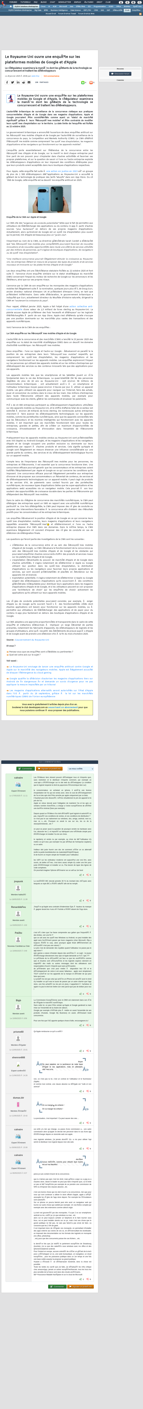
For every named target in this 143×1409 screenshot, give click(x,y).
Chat (52, 2)
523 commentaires (51, 76)
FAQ (36, 2)
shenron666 (18, 1057)
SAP (108, 10)
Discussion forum (120, 74)
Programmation (100, 7)
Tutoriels (25, 2)
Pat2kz (18, 933)
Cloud (43, 7)
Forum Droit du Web (86, 14)
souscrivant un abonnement (63, 707)
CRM (96, 10)
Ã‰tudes (89, 2)
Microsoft (63, 7)
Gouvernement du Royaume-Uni (32, 640)
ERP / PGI (87, 10)
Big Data (38, 10)
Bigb (18, 1000)
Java (71, 7)
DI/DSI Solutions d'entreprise (26, 7)
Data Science (75, 10)
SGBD (111, 7)
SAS (102, 10)
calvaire (18, 777)
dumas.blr (18, 1098)
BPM (46, 10)
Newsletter (64, 2)
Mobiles (127, 7)
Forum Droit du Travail (67, 14)
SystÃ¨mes (137, 7)
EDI (89, 7)
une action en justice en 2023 (62, 171)
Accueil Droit (51, 14)
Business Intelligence (59, 10)
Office (118, 7)
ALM (54, 7)
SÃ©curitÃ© (117, 10)
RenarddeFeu (18, 907)
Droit (99, 2)
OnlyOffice (136, 10)
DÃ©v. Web (80, 7)
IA (49, 7)
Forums (13, 2)
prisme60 (19, 1032)
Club (107, 2)
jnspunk (18, 881)
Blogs (43, 2)
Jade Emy (35, 76)
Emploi (77, 2)
